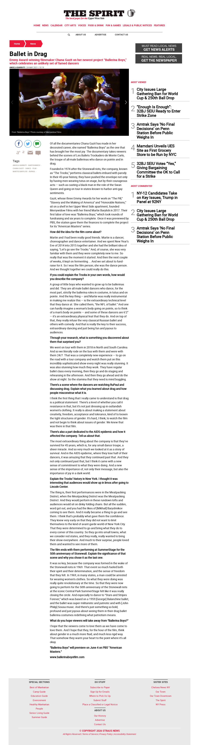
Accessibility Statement (125, 734)
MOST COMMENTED (141, 185)
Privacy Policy (106, 734)
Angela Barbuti (17, 67)
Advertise (100, 34)
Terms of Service (90, 734)
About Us (81, 34)
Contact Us (121, 34)
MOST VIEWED (138, 82)
